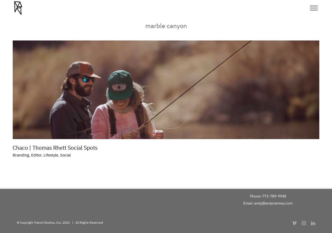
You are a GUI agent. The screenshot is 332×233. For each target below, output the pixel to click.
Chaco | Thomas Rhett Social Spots (55, 147)
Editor (36, 155)
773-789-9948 (274, 196)
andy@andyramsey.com (273, 203)
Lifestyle (51, 155)
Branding (21, 155)
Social (65, 155)
